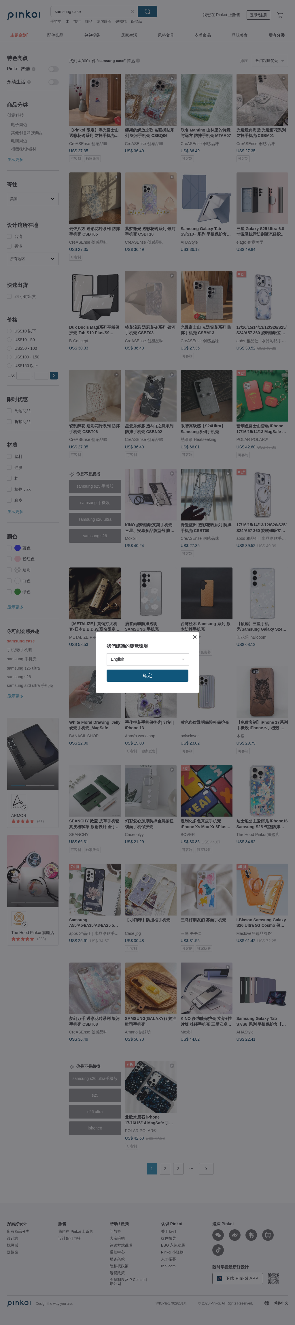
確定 (147, 675)
